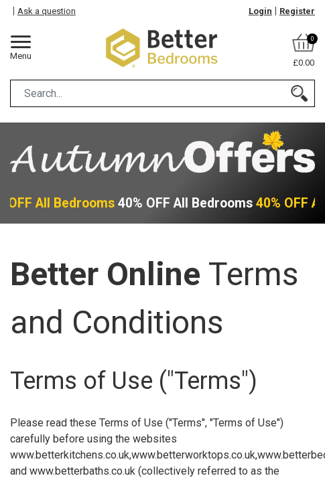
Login (260, 11)
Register (297, 11)
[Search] (299, 93)
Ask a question (46, 11)
